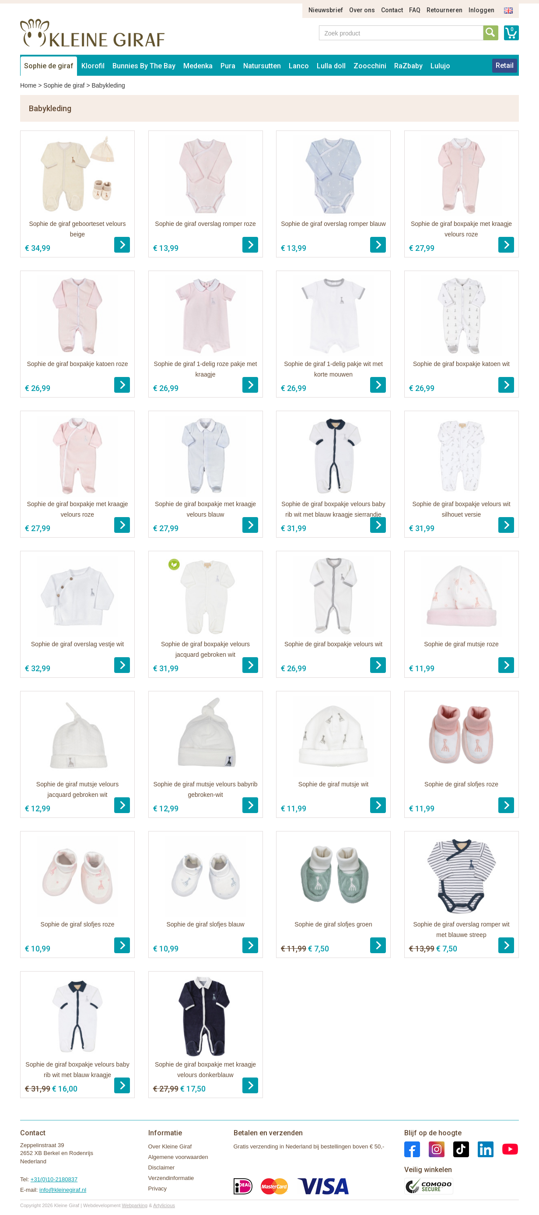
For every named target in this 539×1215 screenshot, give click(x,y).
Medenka (198, 66)
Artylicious (164, 1205)
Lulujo (440, 66)
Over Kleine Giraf (170, 1146)
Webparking (135, 1205)
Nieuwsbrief (325, 10)
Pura (227, 66)
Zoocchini (370, 66)
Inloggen (481, 10)
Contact (392, 10)
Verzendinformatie (171, 1178)
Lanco (299, 66)
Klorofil (93, 66)
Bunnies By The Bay (143, 66)
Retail (505, 65)
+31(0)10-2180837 (54, 1179)
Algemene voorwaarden (178, 1157)
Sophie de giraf (49, 66)
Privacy (157, 1188)
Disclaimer (161, 1167)
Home (28, 85)
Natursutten (262, 66)
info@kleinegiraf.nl (62, 1190)
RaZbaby (408, 66)
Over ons (362, 10)
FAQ (414, 10)
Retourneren (444, 10)
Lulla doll (331, 66)
